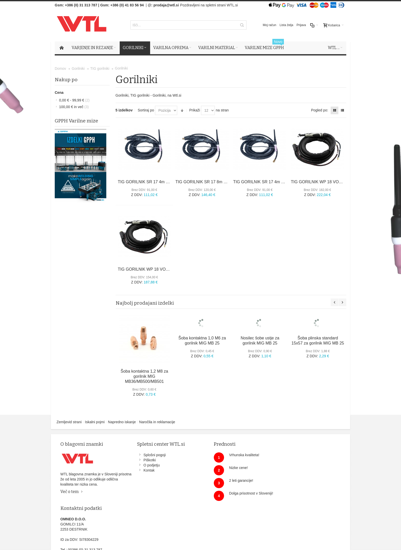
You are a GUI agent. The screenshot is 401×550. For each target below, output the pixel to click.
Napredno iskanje (122, 422)
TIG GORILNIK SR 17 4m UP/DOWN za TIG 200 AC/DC (169, 182)
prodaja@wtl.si (166, 5)
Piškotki (144, 460)
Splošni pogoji (149, 455)
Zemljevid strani (69, 422)
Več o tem (70, 491)
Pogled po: (319, 110)
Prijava (301, 25)
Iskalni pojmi (95, 422)
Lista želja (286, 25)
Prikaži (194, 110)
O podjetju (146, 465)
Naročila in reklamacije (157, 422)
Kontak (144, 470)
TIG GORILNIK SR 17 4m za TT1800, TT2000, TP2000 (283, 182)
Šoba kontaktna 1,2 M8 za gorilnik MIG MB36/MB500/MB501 (144, 376)
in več (74, 107)
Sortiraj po (146, 110)
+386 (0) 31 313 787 (81, 5)
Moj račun (269, 25)
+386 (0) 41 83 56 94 (127, 5)
